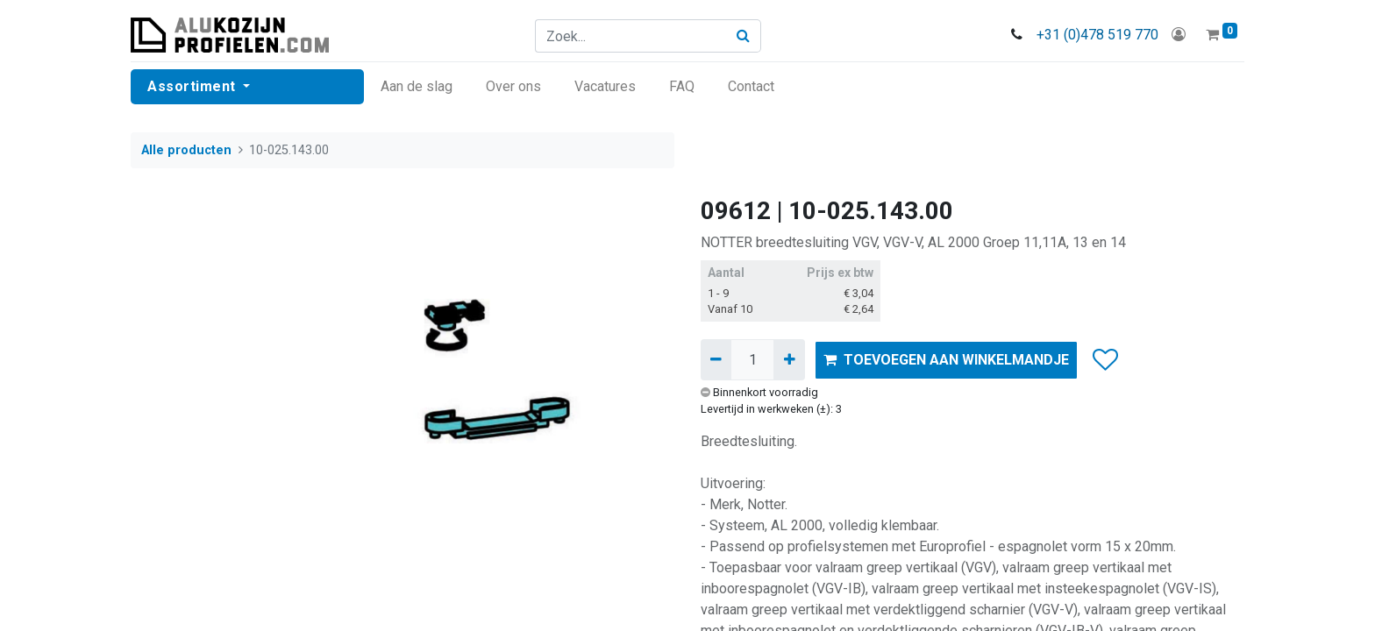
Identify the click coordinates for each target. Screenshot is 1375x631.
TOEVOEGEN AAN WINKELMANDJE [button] (946, 359)
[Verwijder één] (716, 359)
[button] (1104, 360)
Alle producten (186, 150)
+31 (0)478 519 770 (1097, 34)
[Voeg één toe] (788, 359)
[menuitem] (416, 86)
